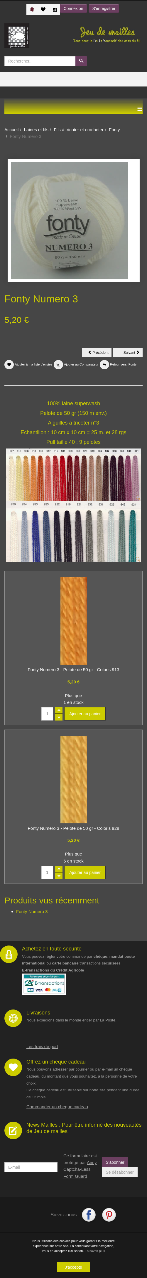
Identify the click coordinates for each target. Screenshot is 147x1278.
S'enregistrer (104, 8)
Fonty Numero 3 (32, 911)
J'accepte (73, 1267)
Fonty (114, 129)
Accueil (11, 129)
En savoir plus (95, 1251)
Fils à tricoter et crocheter (78, 129)
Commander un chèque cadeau (57, 1106)
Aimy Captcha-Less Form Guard (80, 1169)
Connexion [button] (73, 8)
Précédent (99, 353)
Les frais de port (42, 1046)
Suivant (133, 353)
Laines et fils (36, 129)
